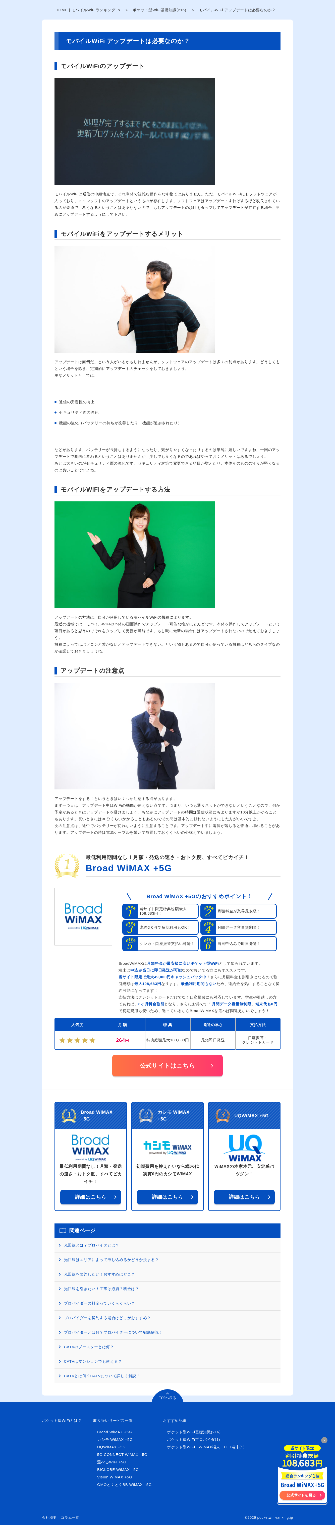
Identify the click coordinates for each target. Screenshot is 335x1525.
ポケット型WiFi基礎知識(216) (159, 10)
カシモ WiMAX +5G (115, 1439)
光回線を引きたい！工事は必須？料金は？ (101, 1289)
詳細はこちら (90, 1197)
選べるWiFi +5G (111, 1462)
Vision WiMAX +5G (114, 1477)
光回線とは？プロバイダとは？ (92, 1245)
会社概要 (49, 1517)
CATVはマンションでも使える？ (93, 1361)
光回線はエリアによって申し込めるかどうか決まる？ (111, 1260)
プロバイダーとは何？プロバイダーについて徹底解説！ (113, 1332)
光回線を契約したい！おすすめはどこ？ (99, 1274)
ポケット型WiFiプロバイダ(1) (193, 1439)
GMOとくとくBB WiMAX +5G (124, 1484)
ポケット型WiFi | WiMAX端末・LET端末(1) (206, 1447)
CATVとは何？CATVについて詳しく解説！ (102, 1376)
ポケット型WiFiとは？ (62, 1420)
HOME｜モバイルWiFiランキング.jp (87, 10)
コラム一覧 (70, 1517)
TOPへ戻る (167, 1398)
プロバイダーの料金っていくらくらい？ (99, 1303)
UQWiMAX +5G (111, 1447)
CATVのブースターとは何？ (89, 1347)
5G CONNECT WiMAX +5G (122, 1454)
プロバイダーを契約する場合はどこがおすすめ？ (107, 1318)
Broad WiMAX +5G (129, 868)
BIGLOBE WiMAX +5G (118, 1469)
